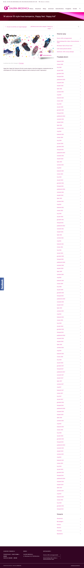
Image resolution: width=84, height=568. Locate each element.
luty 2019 (59, 323)
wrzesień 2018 (60, 338)
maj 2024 (59, 131)
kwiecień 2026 (60, 61)
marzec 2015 (60, 463)
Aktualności (38, 8)
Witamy (31, 8)
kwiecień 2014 (60, 497)
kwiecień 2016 (60, 427)
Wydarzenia (60, 534)
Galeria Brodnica (60, 8)
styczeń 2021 (60, 253)
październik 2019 (61, 299)
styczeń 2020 (60, 289)
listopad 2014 (60, 475)
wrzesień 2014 (60, 481)
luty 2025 (59, 104)
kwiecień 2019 (60, 317)
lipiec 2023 (59, 162)
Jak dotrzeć (51, 8)
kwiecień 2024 (60, 134)
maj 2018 (59, 350)
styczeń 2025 (60, 107)
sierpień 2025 (60, 85)
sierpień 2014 (60, 484)
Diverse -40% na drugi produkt (64, 38)
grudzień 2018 (60, 329)
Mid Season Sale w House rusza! (64, 45)
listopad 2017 (60, 369)
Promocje (21, 63)
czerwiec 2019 (60, 311)
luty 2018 (59, 360)
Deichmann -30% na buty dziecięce (65, 52)
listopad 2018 (60, 332)
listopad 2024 (60, 113)
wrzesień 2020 (60, 265)
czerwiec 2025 (60, 92)
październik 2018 (61, 335)
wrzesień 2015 (60, 448)
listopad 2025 (60, 76)
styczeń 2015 (60, 469)
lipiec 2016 (59, 417)
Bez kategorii (60, 521)
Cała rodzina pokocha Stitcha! (64, 48)
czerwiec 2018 (60, 347)
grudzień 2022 (60, 183)
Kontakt (75, 8)
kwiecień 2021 (60, 244)
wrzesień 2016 (60, 411)
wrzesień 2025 (60, 82)
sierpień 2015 (60, 451)
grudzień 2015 (60, 439)
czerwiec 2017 (60, 384)
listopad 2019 (60, 296)
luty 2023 (59, 177)
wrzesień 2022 (60, 192)
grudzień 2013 (60, 506)
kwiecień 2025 (60, 98)
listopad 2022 (60, 186)
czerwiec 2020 (60, 274)
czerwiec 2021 (60, 238)
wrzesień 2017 (60, 375)
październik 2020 (61, 262)
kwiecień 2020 (60, 280)
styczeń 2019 (60, 326)
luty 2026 (59, 67)
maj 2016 (59, 423)
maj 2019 (59, 314)
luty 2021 (59, 250)
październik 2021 (61, 226)
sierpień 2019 (60, 305)
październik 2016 (61, 408)
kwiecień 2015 (60, 460)
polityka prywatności (75, 565)
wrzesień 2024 (60, 119)
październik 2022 (61, 189)
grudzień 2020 (60, 256)
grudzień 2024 (60, 110)
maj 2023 (59, 168)
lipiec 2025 (59, 88)
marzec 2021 (60, 247)
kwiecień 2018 (60, 353)
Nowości (59, 527)
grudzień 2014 (60, 472)
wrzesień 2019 (60, 302)
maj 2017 (59, 387)
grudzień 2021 (60, 219)
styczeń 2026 (60, 70)
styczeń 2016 (60, 436)
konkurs (59, 524)
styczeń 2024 (60, 143)
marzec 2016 (60, 430)
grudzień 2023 (60, 146)
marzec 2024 (60, 137)
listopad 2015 (60, 442)
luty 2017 (59, 396)
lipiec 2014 (59, 487)
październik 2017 (61, 372)
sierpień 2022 (60, 195)
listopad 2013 (60, 509)
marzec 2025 (60, 101)
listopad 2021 (60, 222)
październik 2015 (61, 445)
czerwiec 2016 (60, 420)
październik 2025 (61, 79)
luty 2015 (59, 466)
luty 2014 (59, 503)
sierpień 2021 (60, 232)
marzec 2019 (60, 320)
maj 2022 (59, 204)
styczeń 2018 (60, 363)
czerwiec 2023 (60, 165)
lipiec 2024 (59, 125)
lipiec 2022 (59, 198)
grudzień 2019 (60, 293)
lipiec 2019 (59, 308)
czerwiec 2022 (60, 201)
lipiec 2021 (59, 235)
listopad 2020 (60, 259)
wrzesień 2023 (60, 155)
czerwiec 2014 (60, 490)
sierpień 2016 (60, 414)
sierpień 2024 (60, 122)
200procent (19, 565)
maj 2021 (59, 241)
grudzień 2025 (60, 73)
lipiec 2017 (59, 381)
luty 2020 (59, 286)
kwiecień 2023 (60, 171)
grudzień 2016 (60, 402)
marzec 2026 (60, 64)
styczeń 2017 (60, 399)
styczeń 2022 (60, 216)
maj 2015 (59, 457)
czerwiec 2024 (60, 128)
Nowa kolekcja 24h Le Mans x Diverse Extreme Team (68, 42)
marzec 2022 (60, 210)
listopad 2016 (60, 405)
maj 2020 (59, 277)
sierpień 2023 (60, 159)
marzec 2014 (60, 500)
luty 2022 (59, 213)
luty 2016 (59, 433)
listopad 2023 (60, 149)
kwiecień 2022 (60, 207)
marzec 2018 (60, 356)
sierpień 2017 (60, 378)
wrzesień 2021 (60, 229)
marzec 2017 (60, 393)
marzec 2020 (60, 283)
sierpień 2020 (60, 268)
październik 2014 (61, 478)
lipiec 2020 (59, 271)
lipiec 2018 (59, 344)
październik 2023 (61, 152)
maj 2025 (59, 95)
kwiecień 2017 (60, 390)
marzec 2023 (60, 174)
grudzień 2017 (60, 366)
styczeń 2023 (60, 180)
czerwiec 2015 (60, 454)
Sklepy (44, 8)
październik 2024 (61, 116)
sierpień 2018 (60, 341)
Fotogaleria (68, 8)
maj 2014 (59, 493)
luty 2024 (59, 140)
